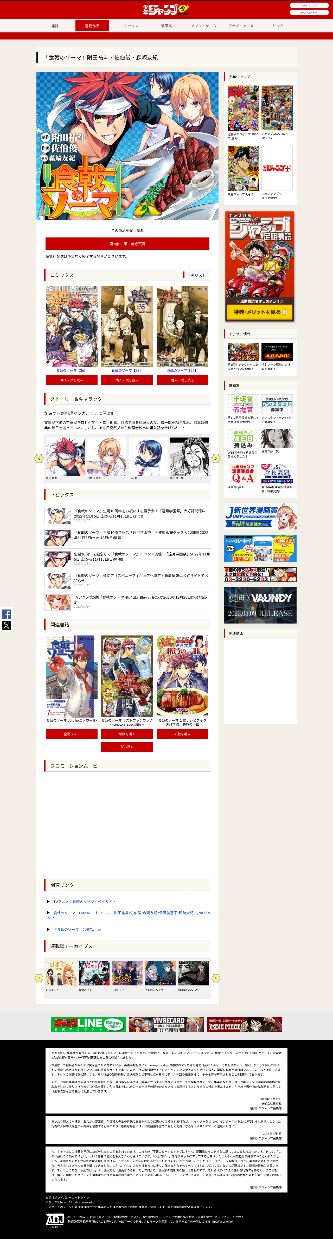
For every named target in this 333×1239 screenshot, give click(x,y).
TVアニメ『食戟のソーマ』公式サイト (84, 901)
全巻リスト (196, 275)
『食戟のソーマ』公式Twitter (77, 929)
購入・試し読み (71, 380)
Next (216, 458)
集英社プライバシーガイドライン (67, 1197)
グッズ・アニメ (241, 26)
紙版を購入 (127, 734)
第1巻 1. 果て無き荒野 (128, 244)
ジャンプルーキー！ (309, 12)
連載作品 (92, 26)
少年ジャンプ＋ (309, 5)
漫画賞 (166, 26)
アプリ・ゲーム (203, 26)
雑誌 (55, 26)
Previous (39, 458)
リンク (278, 26)
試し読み (126, 747)
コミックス (129, 26)
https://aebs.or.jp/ (221, 1221)
